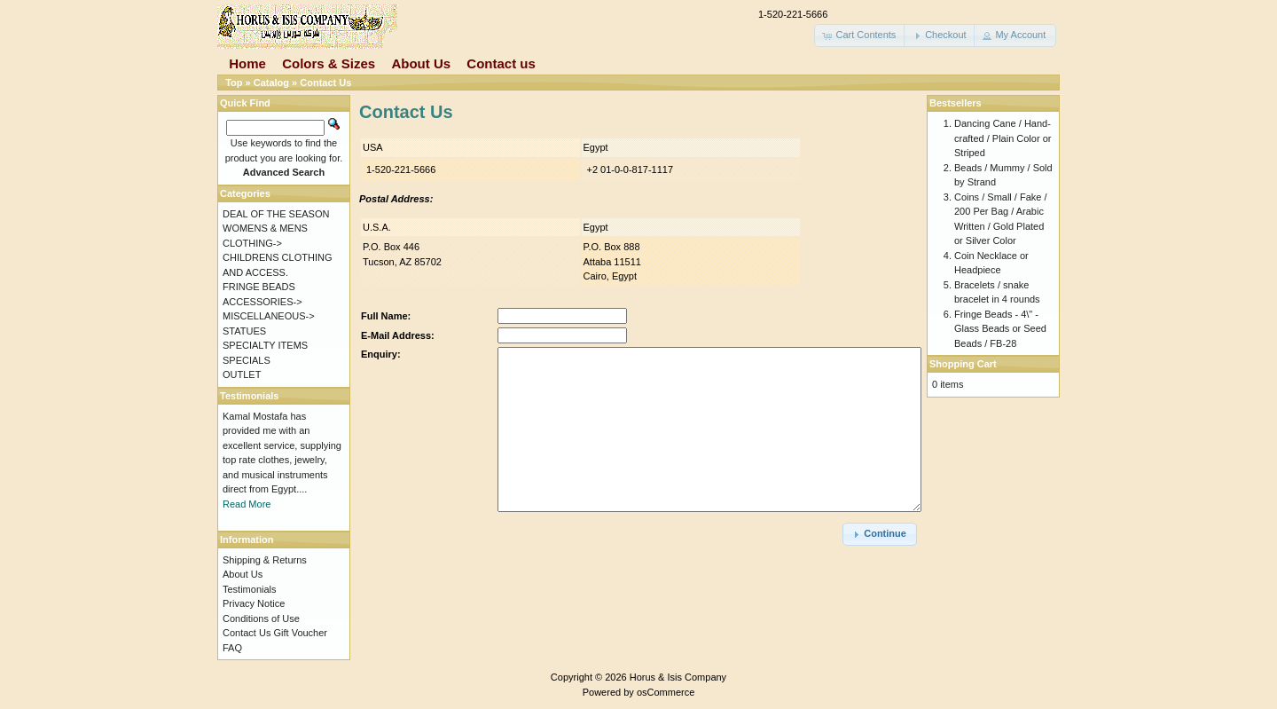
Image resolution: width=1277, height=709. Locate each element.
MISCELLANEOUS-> (269, 316)
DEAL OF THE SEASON (276, 214)
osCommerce (665, 692)
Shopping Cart (963, 363)
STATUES (244, 331)
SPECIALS (246, 360)
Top (233, 82)
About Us (420, 63)
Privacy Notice (254, 603)
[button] (860, 35)
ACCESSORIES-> (262, 301)
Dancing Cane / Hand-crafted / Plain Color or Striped (1002, 138)
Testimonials (250, 589)
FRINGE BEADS (259, 286)
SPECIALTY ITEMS (265, 345)
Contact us (501, 63)
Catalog (271, 82)
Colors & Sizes (328, 63)
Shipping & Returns (265, 560)
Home (247, 63)
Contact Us (325, 82)
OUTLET (242, 374)
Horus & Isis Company (678, 677)
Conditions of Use (261, 618)
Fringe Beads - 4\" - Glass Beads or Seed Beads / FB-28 (1000, 329)
